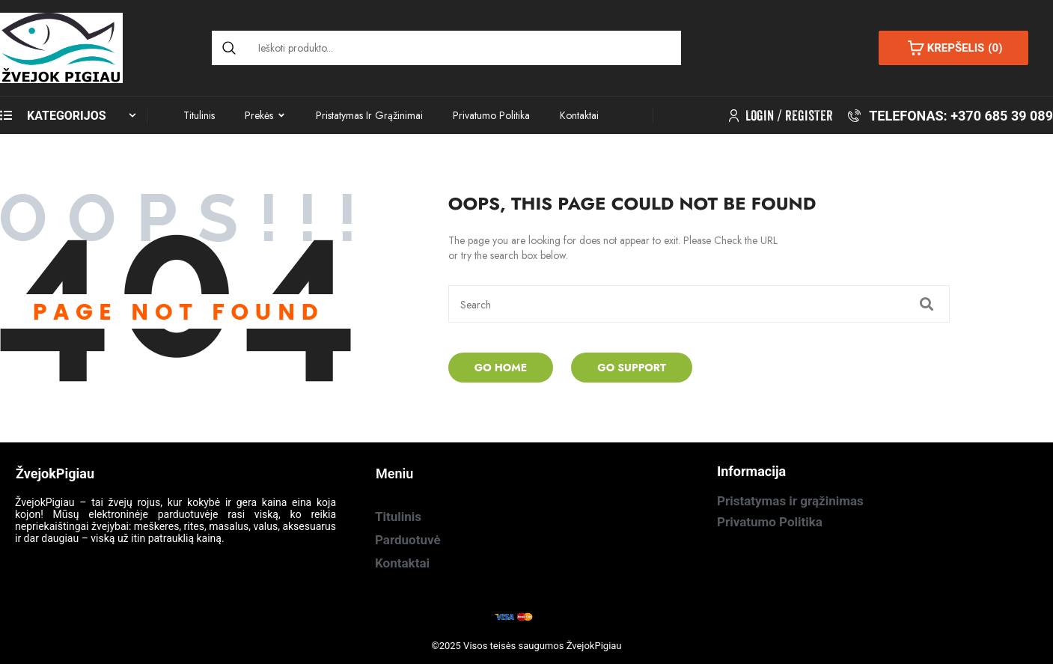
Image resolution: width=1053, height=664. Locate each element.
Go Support (631, 367)
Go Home (501, 367)
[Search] (229, 48)
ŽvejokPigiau (594, 645)
